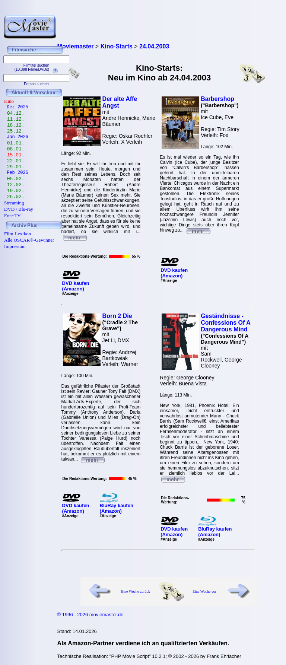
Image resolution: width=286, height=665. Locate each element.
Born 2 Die (117, 316)
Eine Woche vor (204, 591)
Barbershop (217, 99)
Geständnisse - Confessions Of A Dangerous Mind (225, 322)
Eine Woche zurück (135, 591)
